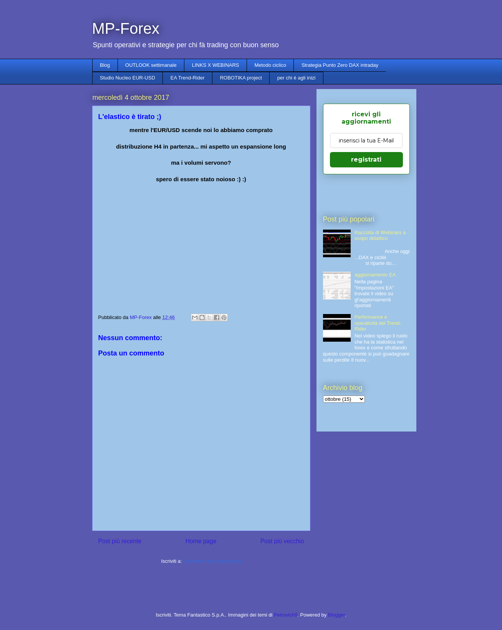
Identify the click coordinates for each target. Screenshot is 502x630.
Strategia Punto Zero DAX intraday (340, 65)
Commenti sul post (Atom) (212, 561)
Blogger (336, 615)
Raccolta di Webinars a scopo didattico (380, 235)
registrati (366, 159)
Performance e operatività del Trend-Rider (378, 323)
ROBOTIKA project (241, 78)
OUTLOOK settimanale (151, 65)
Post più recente (120, 541)
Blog (105, 65)
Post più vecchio (282, 541)
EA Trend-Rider (188, 78)
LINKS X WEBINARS (215, 65)
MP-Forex (126, 28)
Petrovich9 (285, 615)
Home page (201, 541)
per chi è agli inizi (296, 78)
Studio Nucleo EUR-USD (127, 78)
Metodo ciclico (270, 65)
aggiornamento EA (375, 275)
